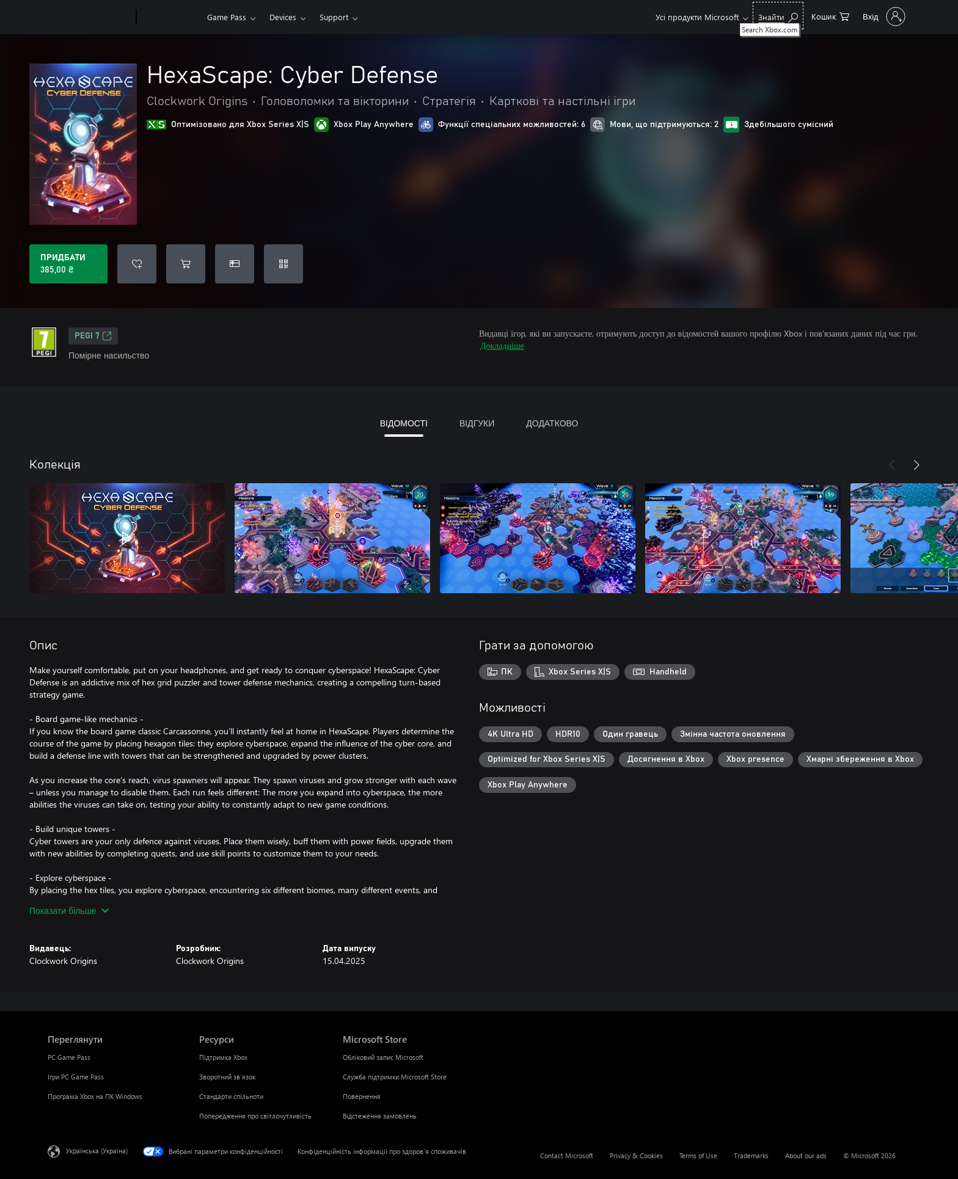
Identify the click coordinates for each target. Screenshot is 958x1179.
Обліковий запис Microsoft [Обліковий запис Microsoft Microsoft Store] (383, 1057)
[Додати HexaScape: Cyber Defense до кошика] (185, 263)
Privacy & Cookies (636, 1155)
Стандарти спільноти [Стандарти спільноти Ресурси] (231, 1096)
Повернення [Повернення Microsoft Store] (362, 1096)
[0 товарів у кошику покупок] (830, 15)
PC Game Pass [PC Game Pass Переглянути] (69, 1057)
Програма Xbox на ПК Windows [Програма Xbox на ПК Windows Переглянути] (95, 1096)
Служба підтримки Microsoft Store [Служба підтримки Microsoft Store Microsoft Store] (395, 1077)
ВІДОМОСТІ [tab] (404, 423)
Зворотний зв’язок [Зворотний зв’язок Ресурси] (227, 1077)
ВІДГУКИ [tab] (476, 423)
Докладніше (502, 345)
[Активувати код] (283, 263)
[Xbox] (170, 17)
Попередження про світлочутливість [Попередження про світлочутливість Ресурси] (255, 1116)
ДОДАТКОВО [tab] (552, 423)
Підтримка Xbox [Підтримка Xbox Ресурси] (223, 1057)
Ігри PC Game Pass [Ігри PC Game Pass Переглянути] (76, 1077)
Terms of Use (698, 1155)
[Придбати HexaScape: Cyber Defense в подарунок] (234, 263)
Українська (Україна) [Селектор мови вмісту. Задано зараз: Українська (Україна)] (97, 1151)
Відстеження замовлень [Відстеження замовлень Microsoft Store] (380, 1116)
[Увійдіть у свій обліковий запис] (882, 16)
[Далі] (916, 464)
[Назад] (892, 464)
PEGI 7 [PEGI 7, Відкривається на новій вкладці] (93, 336)
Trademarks (751, 1155)
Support (334, 17)
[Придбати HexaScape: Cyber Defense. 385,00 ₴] (68, 263)
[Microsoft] (89, 17)
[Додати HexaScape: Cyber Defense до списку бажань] (136, 263)
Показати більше (69, 910)
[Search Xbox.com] (778, 15)
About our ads (806, 1155)
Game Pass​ (226, 17)
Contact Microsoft (566, 1155)
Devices (282, 17)
